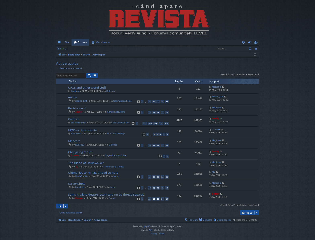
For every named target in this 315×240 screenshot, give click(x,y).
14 (149, 112)
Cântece (73, 119)
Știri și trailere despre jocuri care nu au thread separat (106, 194)
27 (158, 101)
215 (166, 123)
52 (154, 177)
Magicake (216, 87)
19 (167, 188)
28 (162, 101)
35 (154, 145)
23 (158, 199)
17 (162, 112)
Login (76, 48)
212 (150, 123)
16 (158, 112)
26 (154, 101)
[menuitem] (181, 42)
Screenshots (76, 184)
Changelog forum (80, 152)
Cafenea (110, 91)
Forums (82, 42)
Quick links (60, 43)
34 (149, 145)
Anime (72, 97)
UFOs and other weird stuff (87, 87)
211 (144, 123)
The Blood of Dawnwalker (86, 163)
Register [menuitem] (257, 43)
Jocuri (116, 176)
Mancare (74, 141)
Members (101, 42)
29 (167, 101)
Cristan (75, 155)
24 (162, 199)
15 (154, 112)
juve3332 (79, 145)
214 (160, 123)
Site (67, 42)
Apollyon (75, 91)
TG (76, 166)
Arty (150, 230)
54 (162, 177)
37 (162, 145)
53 (158, 177)
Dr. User (216, 129)
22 (154, 199)
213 (155, 123)
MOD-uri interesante (82, 130)
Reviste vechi (77, 108)
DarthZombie (81, 176)
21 (149, 199)
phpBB (147, 226)
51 (149, 177)
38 (167, 145)
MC (213, 172)
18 (167, 112)
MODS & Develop (116, 133)
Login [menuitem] (250, 43)
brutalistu (79, 187)
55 (167, 177)
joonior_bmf (81, 101)
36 (158, 145)
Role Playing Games (114, 166)
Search (63, 48)
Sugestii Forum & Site (115, 155)
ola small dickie (78, 122)
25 (149, 101)
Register (89, 48)
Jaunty (78, 112)
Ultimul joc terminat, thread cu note (93, 172)
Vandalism (76, 133)
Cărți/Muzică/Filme (122, 101)
